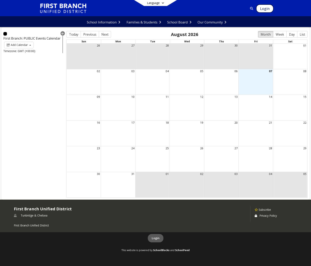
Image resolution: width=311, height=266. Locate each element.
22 (304, 122)
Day (292, 34)
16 (98, 122)
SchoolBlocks (161, 250)
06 (236, 71)
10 (132, 97)
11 (167, 97)
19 (201, 122)
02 (98, 71)
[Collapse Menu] (62, 33)
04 (167, 71)
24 (132, 148)
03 (132, 71)
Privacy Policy (266, 215)
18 (167, 122)
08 (304, 71)
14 (270, 97)
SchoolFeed (182, 250)
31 (270, 45)
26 (98, 45)
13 (236, 97)
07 (270, 71)
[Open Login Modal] (265, 8)
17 (132, 122)
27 (132, 45)
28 (167, 45)
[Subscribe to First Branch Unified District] (263, 209)
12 (201, 97)
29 (201, 45)
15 (304, 97)
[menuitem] (103, 22)
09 (98, 97)
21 (270, 122)
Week (280, 34)
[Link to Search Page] (251, 8)
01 (304, 45)
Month (266, 34)
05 (201, 71)
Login (155, 238)
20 (236, 122)
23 (98, 148)
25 (167, 148)
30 (236, 45)
